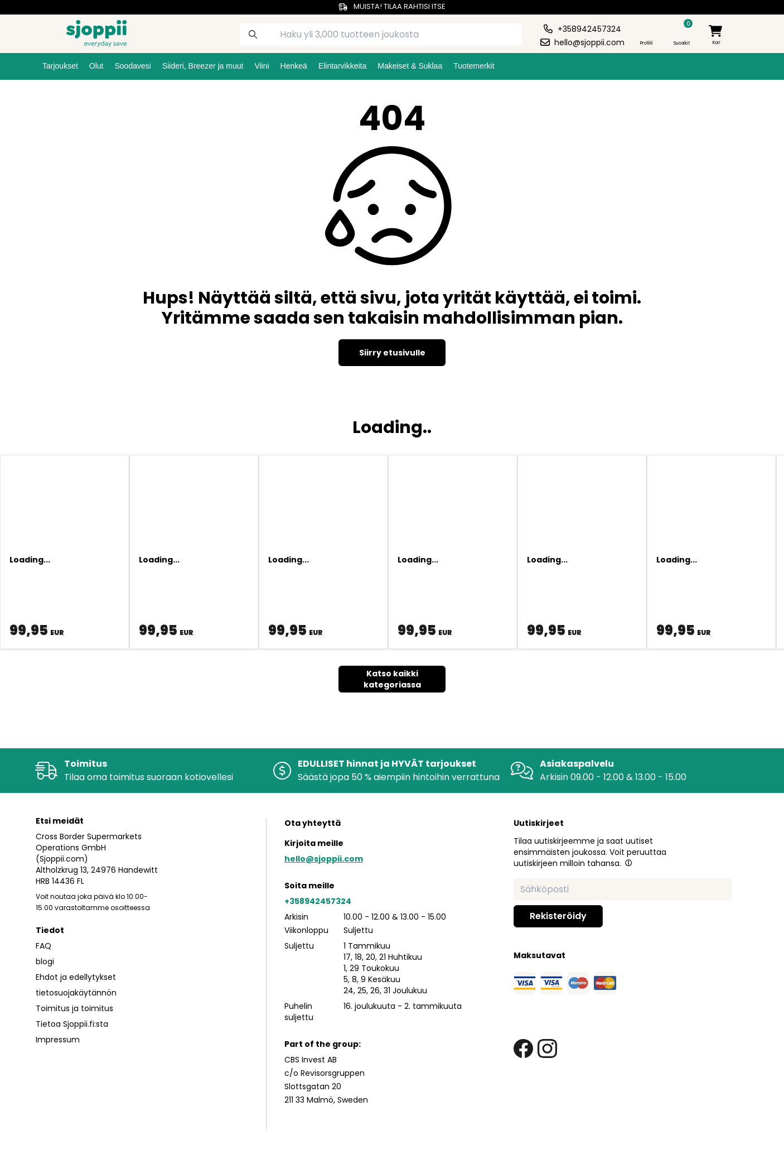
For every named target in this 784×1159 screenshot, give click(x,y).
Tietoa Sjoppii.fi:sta (72, 1024)
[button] (628, 863)
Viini (261, 65)
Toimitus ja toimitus (74, 1008)
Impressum (58, 1039)
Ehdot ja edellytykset (76, 977)
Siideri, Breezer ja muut (203, 65)
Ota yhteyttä (312, 823)
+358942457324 (317, 901)
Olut (96, 65)
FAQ (43, 945)
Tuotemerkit (473, 65)
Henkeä (293, 65)
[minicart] (716, 35)
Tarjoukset (60, 65)
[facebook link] (523, 1049)
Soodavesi (133, 65)
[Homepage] (87, 32)
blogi (45, 961)
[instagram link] (547, 1049)
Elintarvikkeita (342, 65)
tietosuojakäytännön (76, 992)
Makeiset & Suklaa (410, 65)
